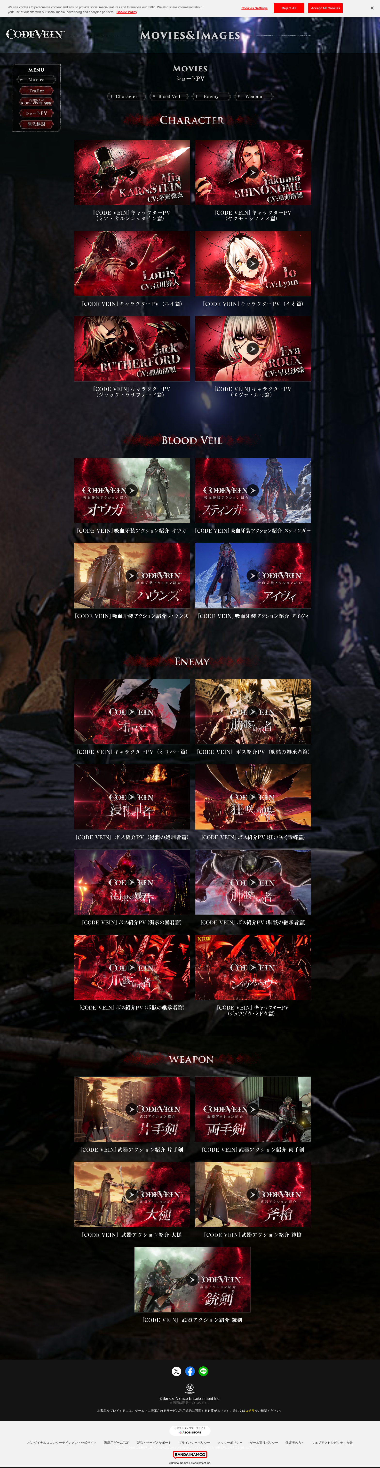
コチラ (250, 1410)
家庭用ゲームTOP (116, 1442)
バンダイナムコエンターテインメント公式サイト (62, 1442)
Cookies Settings (254, 7)
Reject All (289, 7)
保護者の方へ (294, 1442)
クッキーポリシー (230, 1442)
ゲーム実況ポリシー (264, 1442)
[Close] (372, 7)
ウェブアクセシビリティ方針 (332, 1442)
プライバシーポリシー (194, 1442)
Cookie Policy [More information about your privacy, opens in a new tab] (127, 11)
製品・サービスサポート (154, 1442)
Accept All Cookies (325, 7)
